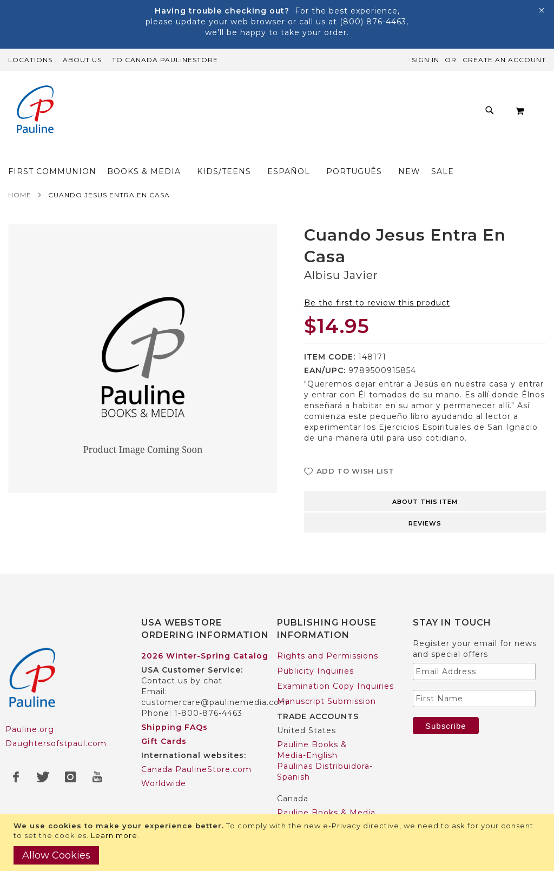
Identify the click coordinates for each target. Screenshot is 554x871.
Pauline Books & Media (326, 812)
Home (19, 198)
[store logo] (35, 110)
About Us (82, 60)
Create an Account (504, 60)
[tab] (425, 503)
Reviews (424, 526)
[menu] (265, 153)
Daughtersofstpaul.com (56, 743)
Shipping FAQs (174, 727)
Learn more (114, 835)
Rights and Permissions (327, 656)
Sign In (425, 60)
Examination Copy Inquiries (335, 686)
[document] (278, 843)
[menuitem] (76, 153)
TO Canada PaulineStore (165, 60)
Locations (30, 60)
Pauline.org (29, 729)
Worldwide (163, 783)
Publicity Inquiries (315, 671)
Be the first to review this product (377, 306)
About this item (425, 505)
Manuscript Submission (326, 701)
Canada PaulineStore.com (196, 769)
